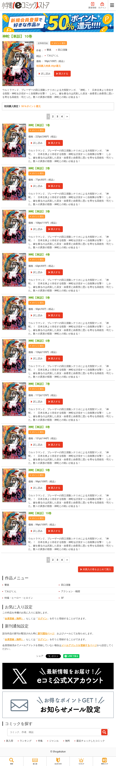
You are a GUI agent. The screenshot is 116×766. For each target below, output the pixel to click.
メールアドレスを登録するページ (79, 645)
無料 (67, 740)
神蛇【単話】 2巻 (39, 168)
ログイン (102, 5)
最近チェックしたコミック (90, 740)
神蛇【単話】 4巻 (39, 254)
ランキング (26, 740)
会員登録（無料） (14, 618)
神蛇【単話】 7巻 (39, 383)
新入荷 (9, 740)
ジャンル (54, 740)
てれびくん (52, 55)
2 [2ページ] (53, 116)
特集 (40, 740)
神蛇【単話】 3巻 (39, 211)
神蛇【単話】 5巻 (39, 297)
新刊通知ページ (46, 633)
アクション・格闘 (70, 591)
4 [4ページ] (62, 116)
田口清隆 (62, 49)
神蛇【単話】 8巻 (39, 427)
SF (62, 597)
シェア (39, 656)
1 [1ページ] (48, 116)
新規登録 (92, 5)
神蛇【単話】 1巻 (39, 125)
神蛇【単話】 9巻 (39, 470)
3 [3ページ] (57, 116)
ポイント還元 (60, 43)
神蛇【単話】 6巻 (39, 340)
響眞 (49, 49)
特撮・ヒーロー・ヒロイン (19, 597)
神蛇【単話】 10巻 (39, 513)
